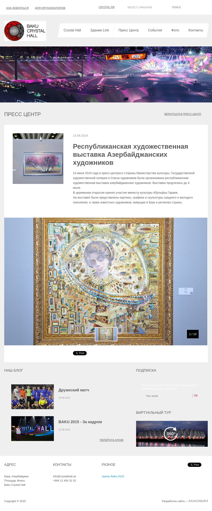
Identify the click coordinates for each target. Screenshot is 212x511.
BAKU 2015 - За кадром (80, 422)
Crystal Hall (72, 30)
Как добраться (17, 8)
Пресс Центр (129, 30)
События (155, 30)
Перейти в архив (111, 440)
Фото (175, 30)
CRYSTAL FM (103, 7)
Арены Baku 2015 (113, 476)
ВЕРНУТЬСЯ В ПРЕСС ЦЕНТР (183, 114)
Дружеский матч (74, 390)
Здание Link (99, 30)
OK (207, 7)
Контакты (195, 30)
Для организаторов (50, 8)
